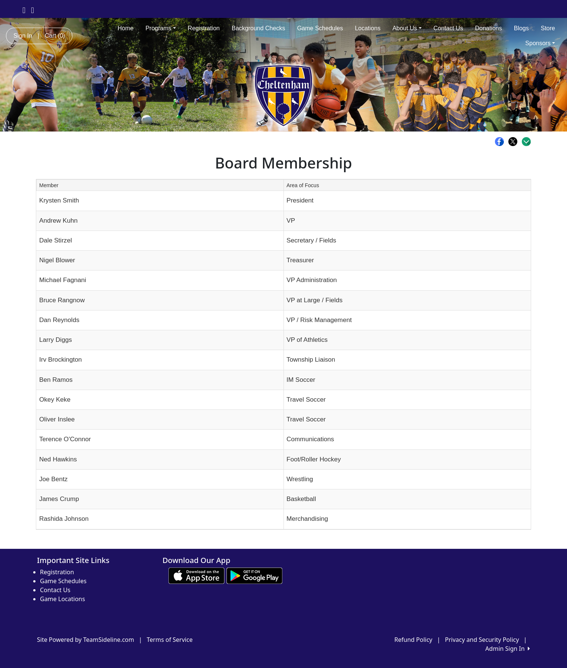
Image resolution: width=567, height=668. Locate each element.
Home (126, 28)
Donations (488, 28)
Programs (160, 28)
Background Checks (258, 28)
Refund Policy (413, 639)
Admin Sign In (507, 648)
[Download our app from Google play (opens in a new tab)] (254, 575)
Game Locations (62, 599)
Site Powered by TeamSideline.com (85, 639)
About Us (407, 28)
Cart (55, 36)
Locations (368, 28)
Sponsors (540, 43)
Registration (204, 28)
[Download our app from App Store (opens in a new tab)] (196, 575)
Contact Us (448, 28)
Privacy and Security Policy (482, 639)
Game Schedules (320, 28)
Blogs (521, 28)
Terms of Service (170, 639)
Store (548, 28)
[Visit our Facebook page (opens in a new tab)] (23, 9)
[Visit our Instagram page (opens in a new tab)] (32, 9)
